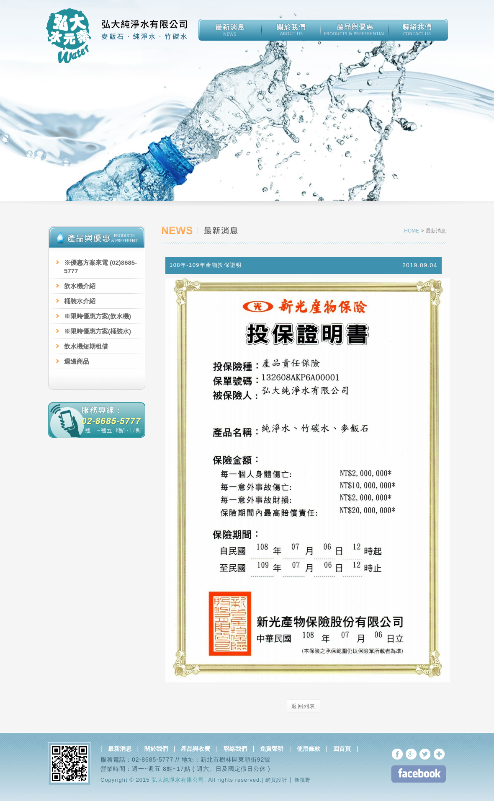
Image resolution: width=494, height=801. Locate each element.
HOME (412, 231)
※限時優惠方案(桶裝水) (97, 331)
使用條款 (308, 748)
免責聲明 (271, 748)
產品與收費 (195, 748)
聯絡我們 (235, 748)
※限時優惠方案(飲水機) (97, 316)
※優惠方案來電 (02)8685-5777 (100, 266)
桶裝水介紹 (79, 301)
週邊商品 (76, 361)
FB (418, 774)
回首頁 (342, 748)
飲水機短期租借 (86, 346)
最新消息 (119, 748)
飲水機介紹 (79, 285)
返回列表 (303, 706)
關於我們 (156, 748)
